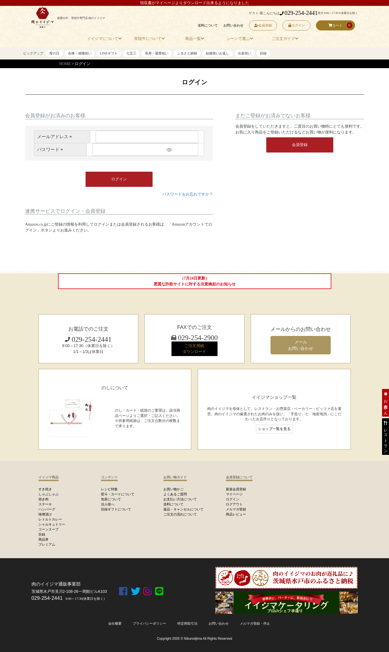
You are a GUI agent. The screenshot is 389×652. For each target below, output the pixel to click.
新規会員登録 (236, 489)
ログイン (296, 25)
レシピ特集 (109, 489)
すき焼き (45, 489)
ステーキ (45, 504)
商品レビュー (236, 514)
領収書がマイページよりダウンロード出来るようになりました (194, 3)
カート (335, 25)
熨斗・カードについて (117, 494)
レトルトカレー (50, 519)
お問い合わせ (233, 25)
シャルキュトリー (51, 524)
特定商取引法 (187, 623)
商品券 (43, 539)
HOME (65, 64)
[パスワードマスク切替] (181, 149)
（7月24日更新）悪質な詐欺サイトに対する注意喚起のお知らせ (195, 281)
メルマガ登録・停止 (255, 623)
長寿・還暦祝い (156, 53)
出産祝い (244, 53)
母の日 (54, 53)
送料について (208, 25)
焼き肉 (43, 499)
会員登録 (263, 25)
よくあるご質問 (175, 494)
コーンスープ (48, 529)
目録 (263, 53)
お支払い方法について (180, 499)
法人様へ (107, 504)
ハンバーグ (46, 509)
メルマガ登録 (236, 509)
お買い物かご (173, 489)
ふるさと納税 (187, 53)
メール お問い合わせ (300, 345)
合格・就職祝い (79, 53)
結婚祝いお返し (217, 53)
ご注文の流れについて (180, 514)
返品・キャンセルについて (183, 509)
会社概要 (115, 623)
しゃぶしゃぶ (48, 494)
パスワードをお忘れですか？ (187, 194)
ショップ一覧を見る (274, 429)
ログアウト (234, 504)
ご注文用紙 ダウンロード (194, 348)
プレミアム (46, 544)
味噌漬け (45, 514)
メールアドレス (55, 136)
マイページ (234, 494)
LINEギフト (109, 53)
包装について (111, 499)
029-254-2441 (299, 12)
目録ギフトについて (116, 509)
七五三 (131, 53)
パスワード (51, 149)
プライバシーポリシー (149, 623)
